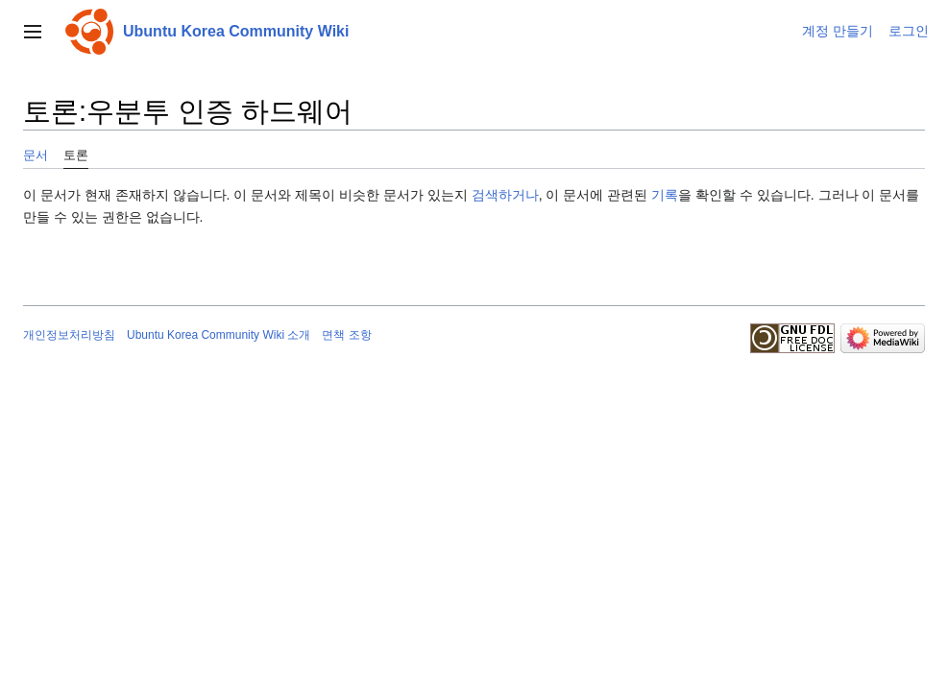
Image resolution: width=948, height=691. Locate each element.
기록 (664, 195)
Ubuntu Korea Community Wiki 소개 (218, 335)
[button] (33, 32)
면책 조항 (346, 335)
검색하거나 (505, 195)
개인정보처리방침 (69, 335)
